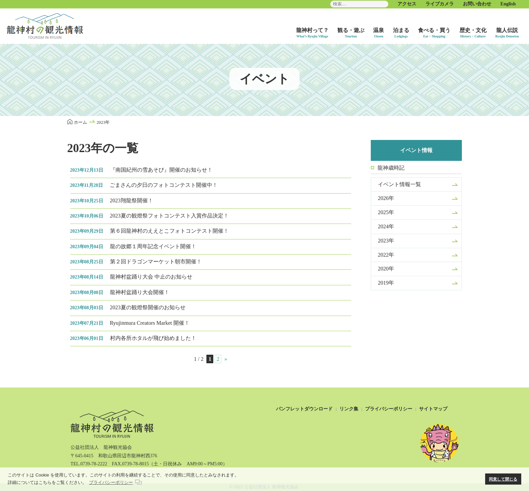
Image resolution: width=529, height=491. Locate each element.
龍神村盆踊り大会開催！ (119, 292)
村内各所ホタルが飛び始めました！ (133, 338)
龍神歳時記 (391, 168)
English (508, 3)
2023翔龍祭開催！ (111, 200)
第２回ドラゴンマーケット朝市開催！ (136, 261)
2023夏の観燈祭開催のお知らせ (128, 307)
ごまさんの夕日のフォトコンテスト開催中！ (144, 185)
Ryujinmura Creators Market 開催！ (130, 323)
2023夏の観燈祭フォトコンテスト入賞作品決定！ (149, 216)
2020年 (386, 268)
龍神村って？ (312, 30)
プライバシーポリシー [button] (111, 482)
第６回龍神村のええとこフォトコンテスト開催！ (149, 231)
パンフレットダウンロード (304, 408)
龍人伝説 (507, 30)
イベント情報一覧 (399, 184)
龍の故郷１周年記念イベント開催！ (133, 246)
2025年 (386, 212)
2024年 (386, 226)
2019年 (386, 283)
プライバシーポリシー (388, 408)
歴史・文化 (473, 30)
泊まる (401, 30)
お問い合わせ (477, 3)
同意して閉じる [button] (503, 479)
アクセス (406, 3)
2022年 (386, 255)
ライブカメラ (439, 3)
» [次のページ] (225, 359)
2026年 (386, 198)
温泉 (378, 30)
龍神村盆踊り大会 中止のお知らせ (131, 277)
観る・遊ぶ (350, 30)
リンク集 (348, 408)
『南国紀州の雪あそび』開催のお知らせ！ (141, 170)
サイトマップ (433, 408)
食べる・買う (434, 30)
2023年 (386, 240)
